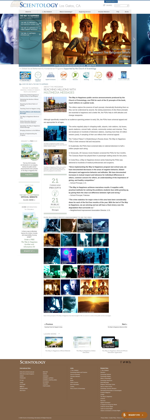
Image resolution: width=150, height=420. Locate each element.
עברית (22, 380)
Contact (72, 386)
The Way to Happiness (38, 76)
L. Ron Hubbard (47, 12)
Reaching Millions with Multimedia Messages (30, 112)
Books (127, 12)
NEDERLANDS (24, 388)
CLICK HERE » (29, 200)
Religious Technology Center (107, 384)
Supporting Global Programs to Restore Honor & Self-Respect (29, 95)
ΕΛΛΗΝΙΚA (46, 382)
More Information (74, 384)
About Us (28, 12)
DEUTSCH (22, 390)
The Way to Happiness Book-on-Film (29, 117)
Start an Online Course (106, 386)
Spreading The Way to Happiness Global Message (30, 126)
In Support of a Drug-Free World (108, 404)
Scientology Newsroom (106, 380)
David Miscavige (104, 382)
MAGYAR (45, 372)
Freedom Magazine (124, 79)
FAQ (117, 12)
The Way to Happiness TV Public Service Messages (29, 29)
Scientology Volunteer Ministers (108, 388)
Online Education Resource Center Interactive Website (28, 122)
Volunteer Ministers (103, 12)
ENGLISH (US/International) (27, 372)
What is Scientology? (66, 12)
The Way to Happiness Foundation (28, 34)
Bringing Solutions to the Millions (30, 130)
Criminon (63, 75)
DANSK (22, 376)
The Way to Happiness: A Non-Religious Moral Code (30, 23)
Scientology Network (105, 374)
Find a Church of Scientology (77, 388)
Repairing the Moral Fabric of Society (28, 104)
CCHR (109, 75)
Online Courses (74, 382)
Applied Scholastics (50, 75)
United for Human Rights (106, 406)
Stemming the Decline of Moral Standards (29, 100)
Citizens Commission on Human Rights (110, 410)
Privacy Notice (104, 417)
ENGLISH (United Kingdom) (27, 374)
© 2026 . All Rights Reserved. (35, 417)
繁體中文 (22, 386)
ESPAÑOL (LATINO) (48, 378)
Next (93, 66)
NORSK (45, 374)
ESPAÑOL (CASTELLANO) (50, 380)
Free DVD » (29, 175)
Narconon (75, 75)
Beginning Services (85, 12)
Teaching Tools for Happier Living (30, 108)
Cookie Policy (112, 417)
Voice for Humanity (75, 374)
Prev (57, 66)
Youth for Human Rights (106, 408)
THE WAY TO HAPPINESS (40, 84)
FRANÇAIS (23, 378)
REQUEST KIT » (29, 251)
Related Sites (111, 2)
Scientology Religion (105, 376)
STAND (102, 394)
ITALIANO (45, 384)
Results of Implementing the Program (28, 134)
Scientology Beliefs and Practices (78, 372)
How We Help (25, 80)
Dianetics (102, 372)
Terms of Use (120, 417)
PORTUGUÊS (46, 386)
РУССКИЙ (22, 384)
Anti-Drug (86, 75)
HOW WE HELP (27, 84)
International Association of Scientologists (110, 390)
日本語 (21, 382)
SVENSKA (45, 376)
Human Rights (98, 75)
